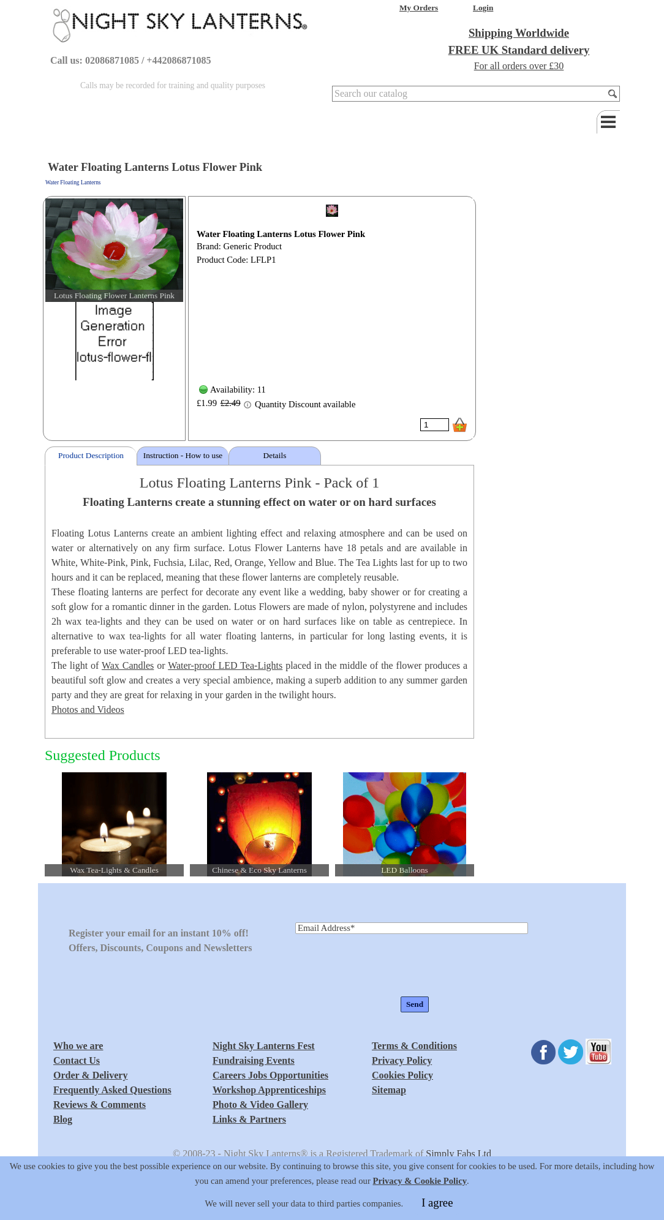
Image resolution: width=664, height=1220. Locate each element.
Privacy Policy (402, 1060)
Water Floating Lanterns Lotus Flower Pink (281, 234)
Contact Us (76, 1060)
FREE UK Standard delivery (519, 49)
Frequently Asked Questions (112, 1090)
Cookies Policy (402, 1075)
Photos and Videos (87, 709)
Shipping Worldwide (519, 32)
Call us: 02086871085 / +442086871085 (130, 60)
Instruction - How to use (183, 455)
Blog (62, 1119)
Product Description (91, 455)
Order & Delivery (90, 1075)
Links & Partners (249, 1119)
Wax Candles (128, 665)
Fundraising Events (254, 1060)
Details (275, 455)
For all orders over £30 (519, 66)
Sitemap (389, 1090)
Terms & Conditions (414, 1046)
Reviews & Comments (99, 1104)
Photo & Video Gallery (260, 1104)
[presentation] (388, 966)
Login (483, 7)
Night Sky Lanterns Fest (264, 1046)
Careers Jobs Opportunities (270, 1075)
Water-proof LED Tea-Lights (225, 665)
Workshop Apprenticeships (269, 1090)
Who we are (78, 1046)
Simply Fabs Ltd (458, 1153)
